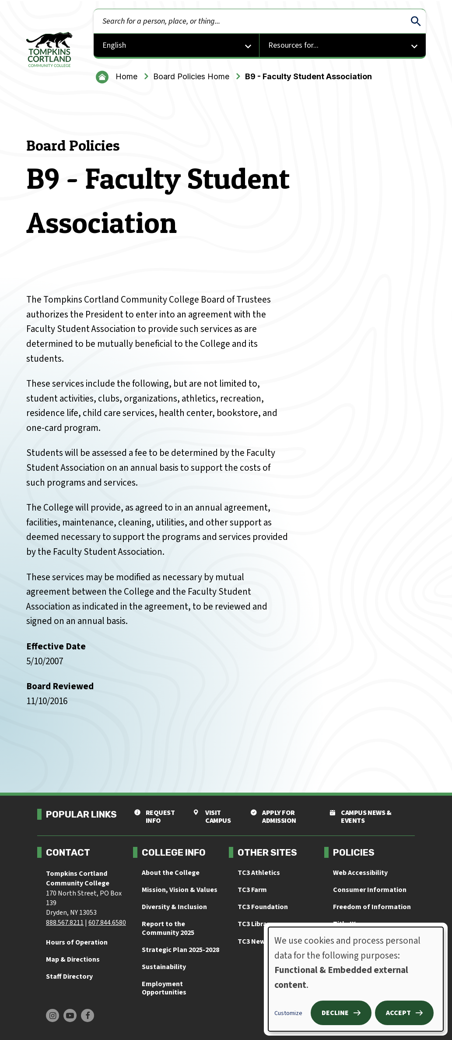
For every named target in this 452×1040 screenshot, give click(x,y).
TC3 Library (255, 924)
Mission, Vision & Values (179, 890)
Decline (335, 1013)
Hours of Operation (77, 942)
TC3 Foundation (263, 907)
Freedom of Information (372, 907)
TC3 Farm (252, 890)
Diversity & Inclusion (174, 907)
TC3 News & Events (268, 941)
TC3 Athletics (259, 873)
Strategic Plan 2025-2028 (180, 950)
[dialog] (355, 979)
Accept (398, 1013)
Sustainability (164, 967)
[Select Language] (177, 46)
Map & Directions (73, 959)
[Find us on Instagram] (52, 1015)
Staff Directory (69, 976)
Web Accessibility (360, 873)
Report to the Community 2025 (168, 928)
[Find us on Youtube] (70, 1015)
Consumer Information (369, 890)
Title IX (344, 924)
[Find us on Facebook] (87, 1015)
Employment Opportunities (164, 988)
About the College (171, 873)
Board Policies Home (191, 76)
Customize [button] (288, 1013)
